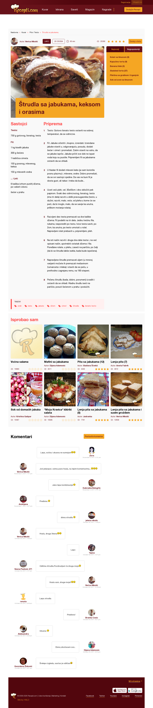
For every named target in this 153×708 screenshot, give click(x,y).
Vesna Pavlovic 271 (23, 569)
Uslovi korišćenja (44, 696)
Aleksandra (23, 634)
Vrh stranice (134, 681)
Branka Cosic (91, 617)
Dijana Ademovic (92, 650)
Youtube (113, 696)
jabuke (41, 306)
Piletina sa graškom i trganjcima (124, 75)
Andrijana (23, 504)
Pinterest (138, 696)
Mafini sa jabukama (60, 347)
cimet (64, 306)
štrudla (76, 306)
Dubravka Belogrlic (92, 488)
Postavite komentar (94, 436)
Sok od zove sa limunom (121, 80)
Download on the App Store (119, 690)
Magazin (90, 9)
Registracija (126, 2)
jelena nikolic (92, 520)
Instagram (126, 696)
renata (23, 601)
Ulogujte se (137, 2)
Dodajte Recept (133, 9)
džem (52, 306)
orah (20, 306)
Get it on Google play (135, 690)
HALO (26, 700)
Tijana (92, 553)
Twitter (102, 696)
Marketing (55, 696)
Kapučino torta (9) (118, 61)
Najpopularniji (133, 49)
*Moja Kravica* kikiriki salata (60, 396)
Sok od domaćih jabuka (26, 396)
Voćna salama (26, 347)
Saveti (74, 9)
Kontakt (63, 696)
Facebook (90, 696)
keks (30, 306)
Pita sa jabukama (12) (93, 347)
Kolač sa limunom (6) (119, 57)
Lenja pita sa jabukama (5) (93, 396)
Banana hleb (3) (117, 66)
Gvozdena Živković (23, 666)
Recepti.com (24, 8)
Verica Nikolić (31, 41)
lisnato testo (90, 306)
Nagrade (106, 9)
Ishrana (59, 9)
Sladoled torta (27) (118, 70)
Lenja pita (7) (126, 347)
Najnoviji (115, 49)
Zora (91, 455)
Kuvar (45, 9)
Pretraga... (118, 9)
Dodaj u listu (135, 41)
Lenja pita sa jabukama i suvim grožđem (126, 396)
